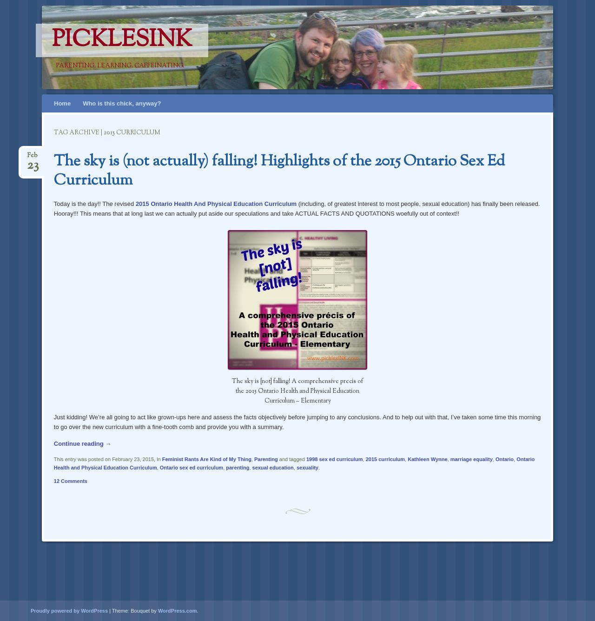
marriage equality (471, 459)
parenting (237, 467)
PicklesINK (122, 40)
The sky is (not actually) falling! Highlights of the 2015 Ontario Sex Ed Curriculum (279, 171)
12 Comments (70, 481)
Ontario (505, 459)
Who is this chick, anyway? (122, 103)
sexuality (307, 467)
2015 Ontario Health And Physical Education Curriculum (216, 203)
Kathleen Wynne (427, 459)
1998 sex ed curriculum (334, 459)
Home (62, 103)
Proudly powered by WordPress (69, 611)
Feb (33, 158)
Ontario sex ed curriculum (191, 467)
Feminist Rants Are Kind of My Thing (206, 459)
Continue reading (83, 443)
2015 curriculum (385, 459)
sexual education (273, 467)
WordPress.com (177, 611)
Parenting (266, 459)
